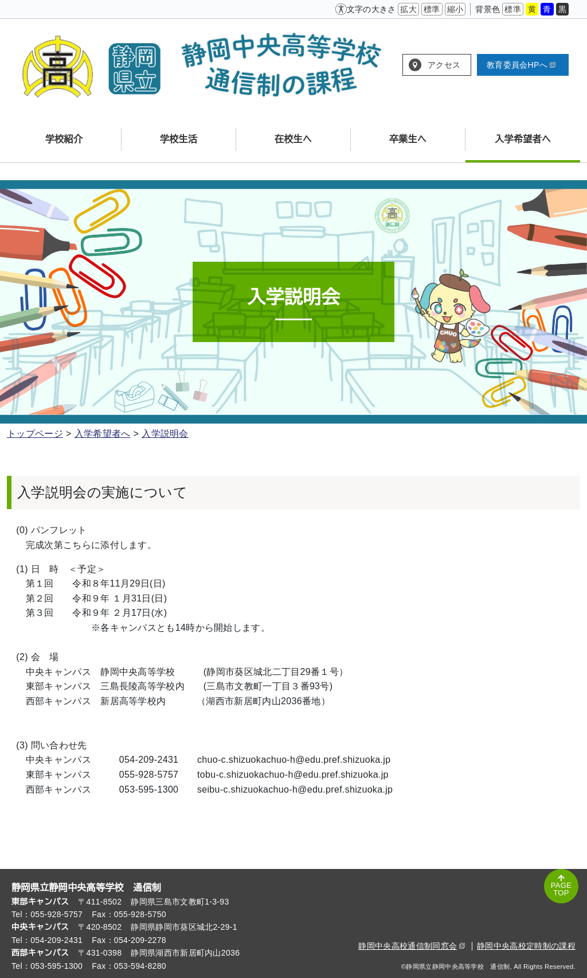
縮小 (455, 9)
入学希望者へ (103, 433)
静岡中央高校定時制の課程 (526, 945)
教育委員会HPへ (521, 64)
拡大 (408, 9)
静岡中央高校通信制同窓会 (411, 945)
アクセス (444, 64)
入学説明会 (165, 433)
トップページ (35, 433)
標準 (432, 9)
